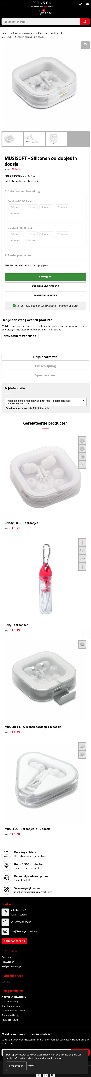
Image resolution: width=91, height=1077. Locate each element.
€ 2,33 (12, 732)
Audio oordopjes (23, 33)
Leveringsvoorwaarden (13, 1010)
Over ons (6, 957)
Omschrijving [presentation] (45, 366)
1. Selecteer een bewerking (22, 191)
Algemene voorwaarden (14, 997)
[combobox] (41, 21)
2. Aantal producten (18, 255)
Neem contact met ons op (20, 336)
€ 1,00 (12, 834)
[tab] (45, 357)
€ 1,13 (12, 630)
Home (5, 33)
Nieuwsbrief (8, 962)
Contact (6, 981)
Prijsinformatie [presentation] (45, 357)
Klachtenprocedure (11, 1006)
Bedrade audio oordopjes (47, 33)
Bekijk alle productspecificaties (21, 181)
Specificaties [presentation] (45, 375)
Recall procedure (10, 1020)
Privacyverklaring (10, 1015)
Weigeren (31, 1065)
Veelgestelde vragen (12, 966)
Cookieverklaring (10, 1001)
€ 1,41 (12, 528)
